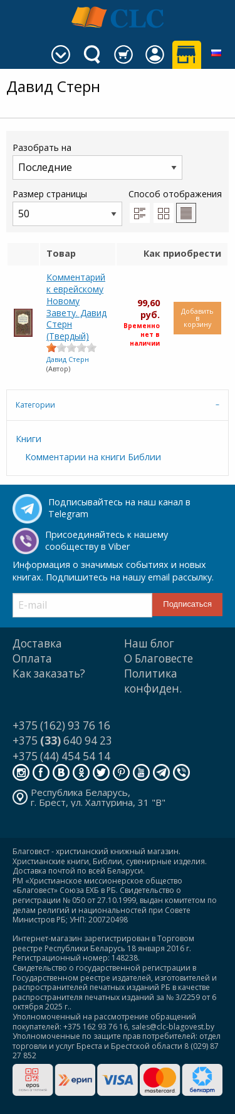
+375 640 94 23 (62, 740)
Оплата (32, 658)
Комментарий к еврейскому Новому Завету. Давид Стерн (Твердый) (76, 306)
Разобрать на (97, 161)
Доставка (37, 643)
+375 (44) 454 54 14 (61, 756)
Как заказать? (49, 673)
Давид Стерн (67, 359)
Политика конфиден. (153, 681)
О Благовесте (158, 658)
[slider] (71, 348)
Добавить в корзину (197, 317)
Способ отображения (175, 205)
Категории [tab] (35, 405)
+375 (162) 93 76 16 (61, 725)
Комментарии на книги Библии (93, 457)
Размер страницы (67, 207)
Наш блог (149, 643)
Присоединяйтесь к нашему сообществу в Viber (106, 540)
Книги (28, 439)
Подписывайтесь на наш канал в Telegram (119, 508)
